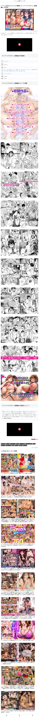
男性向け (20, 445)
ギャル (5, 69)
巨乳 (11, 69)
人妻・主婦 (8, 69)
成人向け (7, 70)
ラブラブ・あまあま (22, 69)
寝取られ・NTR (12, 70)
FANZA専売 (33, 69)
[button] (36, 699)
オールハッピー (28, 69)
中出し (24, 70)
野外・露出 (21, 70)
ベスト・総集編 (15, 69)
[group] (6, 700)
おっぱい (16, 70)
